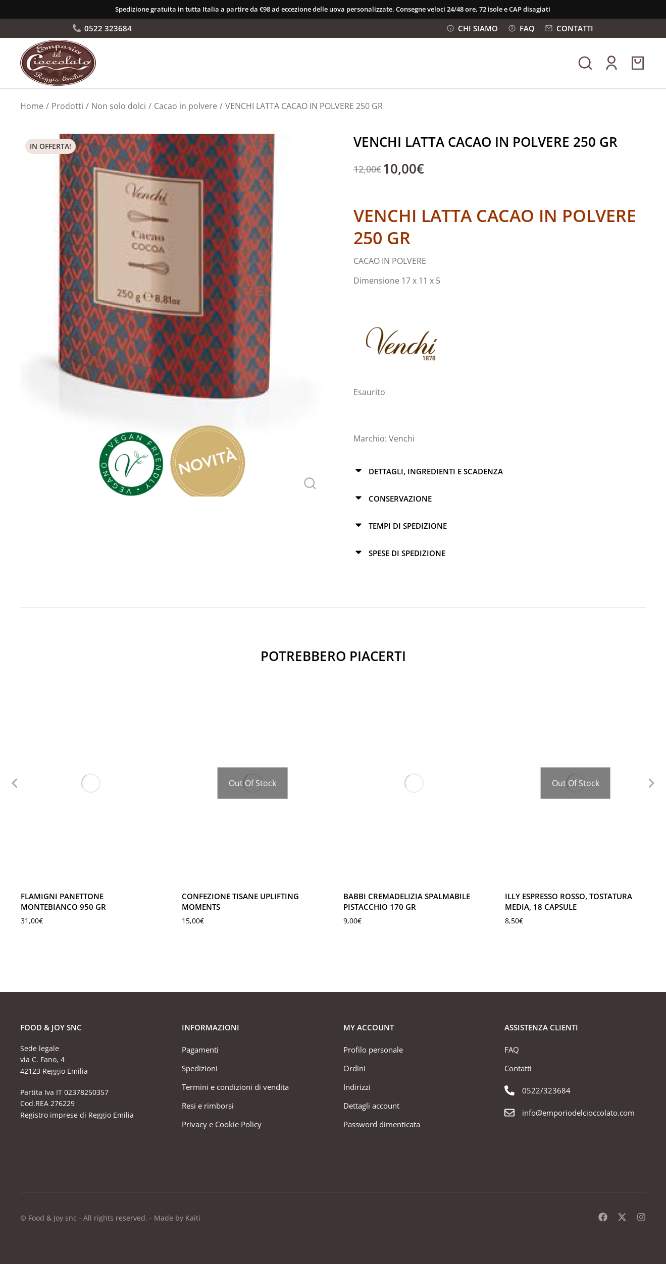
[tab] (499, 474)
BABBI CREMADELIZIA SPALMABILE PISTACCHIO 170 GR (406, 902)
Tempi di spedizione (408, 527)
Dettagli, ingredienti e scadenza (436, 474)
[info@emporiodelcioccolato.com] (575, 1115)
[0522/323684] (575, 1092)
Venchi (402, 441)
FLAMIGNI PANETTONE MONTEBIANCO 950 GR (63, 902)
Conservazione (400, 501)
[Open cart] (638, 66)
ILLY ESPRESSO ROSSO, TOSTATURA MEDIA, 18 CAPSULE (568, 902)
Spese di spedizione (407, 554)
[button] (10, 784)
